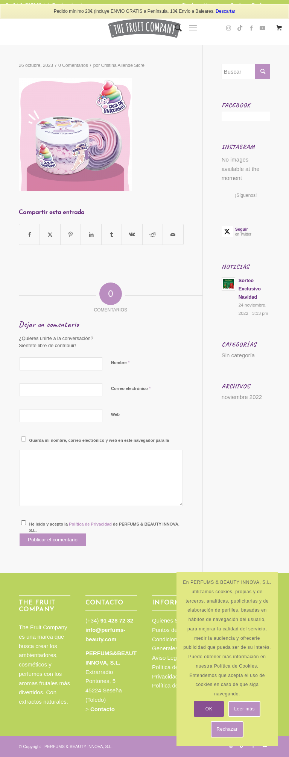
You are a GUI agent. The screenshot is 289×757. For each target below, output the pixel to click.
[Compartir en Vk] (132, 234)
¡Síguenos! (246, 195)
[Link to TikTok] (240, 28)
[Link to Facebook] (251, 28)
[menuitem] (174, 28)
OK (209, 709)
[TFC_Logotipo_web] (144, 28)
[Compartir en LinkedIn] (91, 234)
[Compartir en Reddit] (153, 234)
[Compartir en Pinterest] (71, 234)
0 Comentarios (73, 65)
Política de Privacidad (90, 524)
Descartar (225, 11)
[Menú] (193, 28)
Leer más (244, 709)
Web (115, 414)
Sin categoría (238, 355)
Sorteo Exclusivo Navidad (250, 288)
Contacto (102, 709)
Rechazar (227, 729)
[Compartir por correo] (173, 234)
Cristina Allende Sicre (122, 65)
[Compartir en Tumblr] (112, 234)
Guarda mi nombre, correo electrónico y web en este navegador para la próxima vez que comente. (99, 443)
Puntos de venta (172, 630)
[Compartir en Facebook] (29, 234)
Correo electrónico (131, 388)
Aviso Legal (166, 657)
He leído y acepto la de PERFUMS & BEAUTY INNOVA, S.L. (104, 527)
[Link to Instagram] (228, 28)
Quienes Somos (172, 620)
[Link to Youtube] (264, 745)
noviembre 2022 (242, 397)
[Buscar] (174, 28)
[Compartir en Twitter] (50, 234)
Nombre (120, 362)
